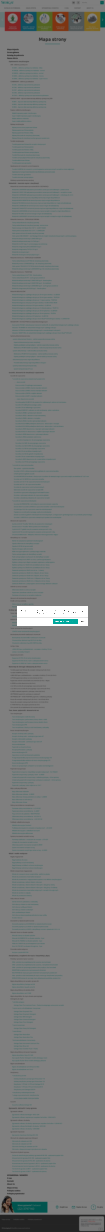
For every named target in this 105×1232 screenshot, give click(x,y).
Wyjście (83, 621)
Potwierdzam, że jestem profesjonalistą (65, 621)
